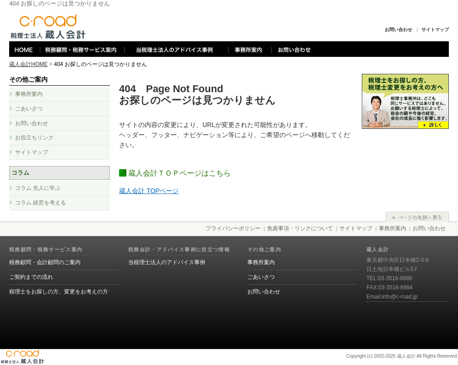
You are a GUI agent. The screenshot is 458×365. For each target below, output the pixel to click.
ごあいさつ (29, 108)
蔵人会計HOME (28, 64)
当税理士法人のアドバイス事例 (166, 262)
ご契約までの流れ (31, 277)
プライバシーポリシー (233, 228)
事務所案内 (29, 94)
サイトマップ (435, 29)
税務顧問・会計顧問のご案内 (45, 262)
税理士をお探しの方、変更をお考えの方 (58, 291)
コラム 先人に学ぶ (37, 188)
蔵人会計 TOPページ (149, 190)
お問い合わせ (398, 29)
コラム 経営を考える (40, 202)
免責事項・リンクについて (300, 228)
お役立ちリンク (34, 137)
